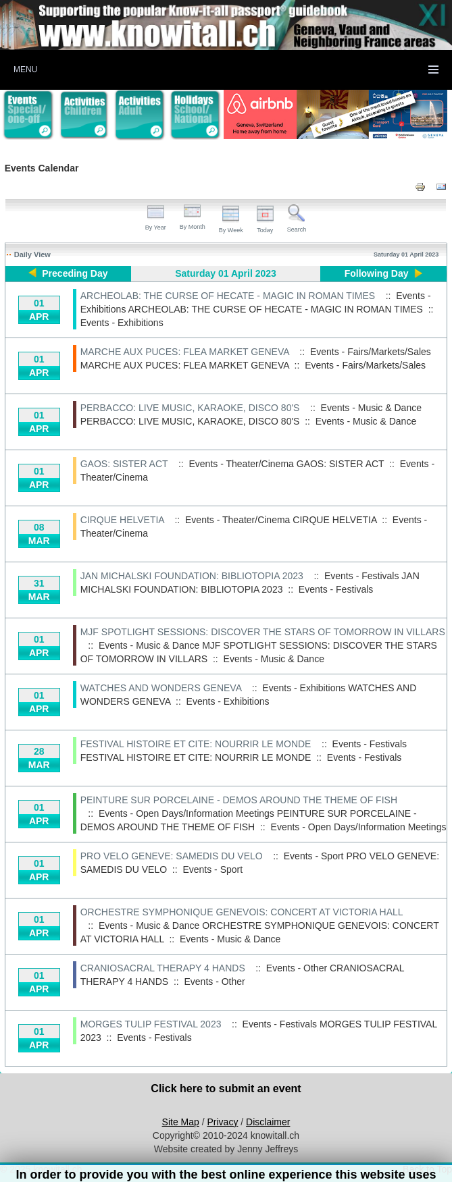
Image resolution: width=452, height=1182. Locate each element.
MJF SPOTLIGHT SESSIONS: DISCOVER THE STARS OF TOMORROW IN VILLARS (262, 631)
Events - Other (214, 981)
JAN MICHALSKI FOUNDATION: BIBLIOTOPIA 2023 (191, 575)
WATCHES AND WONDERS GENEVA (161, 687)
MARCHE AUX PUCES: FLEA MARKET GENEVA (184, 351)
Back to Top (427, 1169)
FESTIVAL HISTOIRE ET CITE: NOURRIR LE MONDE (195, 743)
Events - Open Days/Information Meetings (359, 827)
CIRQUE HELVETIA (122, 519)
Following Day (377, 273)
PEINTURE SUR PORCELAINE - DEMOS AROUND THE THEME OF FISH (238, 800)
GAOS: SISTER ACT (124, 463)
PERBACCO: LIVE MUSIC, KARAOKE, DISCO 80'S (190, 407)
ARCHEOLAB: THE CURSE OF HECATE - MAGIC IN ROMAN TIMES (227, 295)
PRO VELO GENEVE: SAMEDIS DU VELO (171, 856)
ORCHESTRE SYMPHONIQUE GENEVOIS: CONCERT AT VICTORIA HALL (241, 912)
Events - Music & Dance (366, 421)
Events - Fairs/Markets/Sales (365, 365)
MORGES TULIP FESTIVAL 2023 (151, 1024)
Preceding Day (74, 273)
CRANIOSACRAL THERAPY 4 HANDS (162, 968)
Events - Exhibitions (122, 322)
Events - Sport (212, 869)
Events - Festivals (336, 589)
